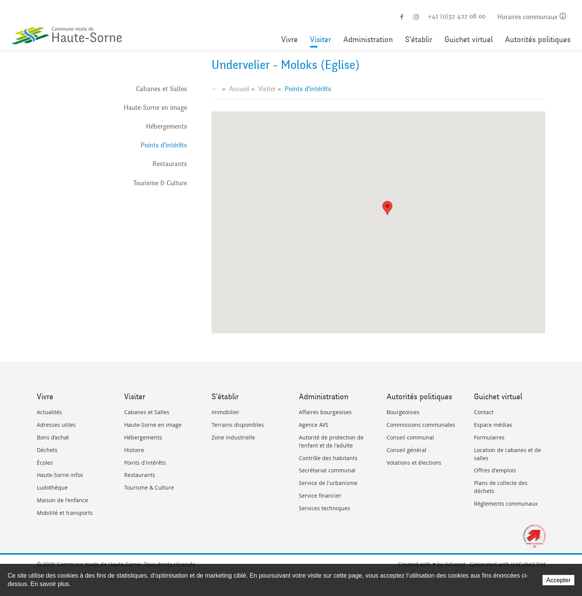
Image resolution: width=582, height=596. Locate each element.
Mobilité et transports (65, 512)
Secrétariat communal (327, 470)
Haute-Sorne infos (60, 474)
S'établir (418, 39)
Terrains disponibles (237, 424)
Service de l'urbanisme (328, 483)
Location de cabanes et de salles (507, 454)
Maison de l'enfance (62, 500)
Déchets (47, 450)
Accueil (239, 89)
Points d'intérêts (164, 145)
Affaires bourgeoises (325, 412)
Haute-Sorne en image (155, 107)
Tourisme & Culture (160, 183)
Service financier (320, 495)
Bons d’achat (53, 437)
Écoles (45, 462)
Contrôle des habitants (328, 458)
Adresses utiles (56, 424)
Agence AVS (313, 424)
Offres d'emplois (495, 470)
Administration (368, 39)
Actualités (49, 412)
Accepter (558, 580)
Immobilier (225, 412)
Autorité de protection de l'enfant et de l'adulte (331, 441)
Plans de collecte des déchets (501, 487)
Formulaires (489, 437)
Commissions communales (421, 424)
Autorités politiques (538, 39)
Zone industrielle (233, 437)
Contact (483, 412)
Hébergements (166, 126)
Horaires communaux (531, 17)
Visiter (320, 39)
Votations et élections (414, 462)
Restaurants (169, 164)
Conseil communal (410, 437)
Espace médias (493, 424)
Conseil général (406, 450)
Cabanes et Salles (161, 89)
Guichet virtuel (468, 39)
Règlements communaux (506, 503)
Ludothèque (52, 487)
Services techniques (324, 508)
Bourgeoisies (403, 412)
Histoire (134, 450)
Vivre (289, 39)
